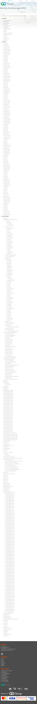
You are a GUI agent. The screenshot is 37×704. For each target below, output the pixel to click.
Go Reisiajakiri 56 (8, 562)
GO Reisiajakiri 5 (8, 552)
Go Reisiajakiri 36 (8, 534)
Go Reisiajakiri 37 (8, 535)
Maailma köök (8, 367)
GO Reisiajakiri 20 (9, 510)
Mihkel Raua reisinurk (8, 473)
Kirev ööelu (7, 363)
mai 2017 (5, 141)
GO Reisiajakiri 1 (8, 496)
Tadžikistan (9, 247)
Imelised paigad (8, 360)
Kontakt (5, 31)
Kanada (6, 321)
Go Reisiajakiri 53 (8, 558)
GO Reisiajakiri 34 (9, 531)
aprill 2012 (6, 176)
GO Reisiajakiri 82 (9, 603)
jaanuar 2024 (6, 74)
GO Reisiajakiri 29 (9, 523)
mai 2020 (5, 108)
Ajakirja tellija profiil (8, 20)
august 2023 (6, 81)
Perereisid (7, 348)
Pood (27, 0)
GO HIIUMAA (6, 21)
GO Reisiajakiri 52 (9, 556)
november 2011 (7, 182)
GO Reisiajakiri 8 (8, 599)
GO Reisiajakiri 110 (7, 404)
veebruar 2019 (7, 115)
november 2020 (7, 107)
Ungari (5, 633)
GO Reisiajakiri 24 (9, 516)
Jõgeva (3, 665)
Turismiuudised (7, 628)
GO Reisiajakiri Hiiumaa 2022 (10, 434)
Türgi (8, 315)
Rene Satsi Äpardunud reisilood (10, 619)
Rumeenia (9, 301)
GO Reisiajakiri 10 (9, 497)
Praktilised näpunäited (10, 372)
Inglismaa (9, 274)
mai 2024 (5, 70)
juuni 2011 (6, 189)
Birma (8, 229)
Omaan (8, 243)
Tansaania (9, 223)
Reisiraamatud (7, 26)
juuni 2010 (6, 206)
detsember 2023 (7, 76)
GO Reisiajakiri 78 (9, 596)
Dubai (5, 386)
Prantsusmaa (10, 298)
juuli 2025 (6, 56)
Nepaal (5, 476)
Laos (8, 239)
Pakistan (5, 479)
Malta (8, 290)
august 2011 (6, 186)
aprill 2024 (6, 72)
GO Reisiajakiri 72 (9, 588)
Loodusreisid (8, 343)
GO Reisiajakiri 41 (9, 541)
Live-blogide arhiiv (7, 459)
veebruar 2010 (7, 211)
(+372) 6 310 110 (4, 646)
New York (5, 477)
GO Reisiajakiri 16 (9, 503)
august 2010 (6, 203)
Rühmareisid (8, 352)
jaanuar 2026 (6, 48)
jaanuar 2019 (6, 117)
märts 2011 (6, 193)
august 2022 (6, 93)
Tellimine (5, 35)
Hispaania (9, 270)
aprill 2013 (6, 160)
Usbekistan (9, 252)
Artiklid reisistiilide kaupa (9, 332)
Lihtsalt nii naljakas (9, 366)
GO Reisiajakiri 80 (9, 600)
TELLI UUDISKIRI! (5, 681)
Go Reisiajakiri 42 (9, 542)
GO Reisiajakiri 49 (9, 551)
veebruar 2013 (7, 163)
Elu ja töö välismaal (9, 335)
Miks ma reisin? (8, 369)
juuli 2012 (5, 172)
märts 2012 (6, 177)
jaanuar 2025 (6, 65)
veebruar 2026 (7, 46)
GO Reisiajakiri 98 (7, 429)
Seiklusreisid (8, 353)
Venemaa (9, 319)
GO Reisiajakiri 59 (9, 566)
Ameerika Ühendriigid (11, 331)
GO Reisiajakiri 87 (9, 610)
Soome (8, 307)
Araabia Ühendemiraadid (12, 326)
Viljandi (3, 664)
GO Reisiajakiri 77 (9, 595)
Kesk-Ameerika (8, 324)
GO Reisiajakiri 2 (8, 509)
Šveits (8, 310)
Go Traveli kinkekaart (6, 673)
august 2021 (6, 104)
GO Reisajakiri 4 (8, 493)
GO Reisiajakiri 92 (7, 421)
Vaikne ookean (7, 634)
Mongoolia (9, 242)
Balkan (8, 263)
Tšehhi (8, 314)
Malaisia (8, 240)
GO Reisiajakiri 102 (7, 393)
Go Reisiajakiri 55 (8, 561)
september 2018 (7, 122)
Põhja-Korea (6, 485)
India (8, 232)
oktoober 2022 (7, 90)
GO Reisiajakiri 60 (9, 569)
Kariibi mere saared (9, 322)
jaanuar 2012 (6, 180)
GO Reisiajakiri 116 (7, 413)
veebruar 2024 (7, 73)
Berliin (5, 380)
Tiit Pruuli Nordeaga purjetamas (12, 469)
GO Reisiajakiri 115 (7, 411)
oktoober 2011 (6, 183)
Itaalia (8, 277)
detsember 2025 (7, 49)
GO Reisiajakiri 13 (9, 501)
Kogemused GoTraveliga (10, 365)
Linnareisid (7, 342)
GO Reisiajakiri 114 (7, 410)
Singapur (9, 245)
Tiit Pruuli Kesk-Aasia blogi (10, 466)
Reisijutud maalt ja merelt (10, 376)
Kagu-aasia (6, 444)
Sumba (5, 621)
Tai (7, 249)
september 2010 (7, 201)
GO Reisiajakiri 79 (9, 597)
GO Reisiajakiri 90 (7, 418)
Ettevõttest (4, 678)
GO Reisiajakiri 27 (9, 520)
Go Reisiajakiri (6, 23)
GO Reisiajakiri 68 (9, 580)
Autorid (5, 37)
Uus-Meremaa (10, 256)
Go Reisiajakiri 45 (8, 547)
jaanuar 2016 (6, 148)
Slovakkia (9, 305)
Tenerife (9, 312)
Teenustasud (4, 676)
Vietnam (9, 253)
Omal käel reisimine (9, 346)
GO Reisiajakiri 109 (7, 403)
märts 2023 (6, 87)
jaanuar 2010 (6, 213)
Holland (8, 271)
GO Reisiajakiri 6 (8, 568)
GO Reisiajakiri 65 (9, 576)
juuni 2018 (6, 127)
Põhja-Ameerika (8, 329)
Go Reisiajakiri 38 (8, 537)
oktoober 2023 (7, 79)
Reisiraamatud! (7, 617)
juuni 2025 (6, 57)
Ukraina (8, 317)
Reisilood (5, 40)
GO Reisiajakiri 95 (7, 425)
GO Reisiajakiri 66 (9, 578)
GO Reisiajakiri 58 (9, 565)
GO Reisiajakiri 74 (9, 590)
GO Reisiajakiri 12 (9, 500)
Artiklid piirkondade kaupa (9, 219)
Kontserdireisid (8, 339)
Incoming (33, 0)
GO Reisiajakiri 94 (7, 424)
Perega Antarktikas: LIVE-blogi (11, 463)
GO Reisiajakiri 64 (9, 575)
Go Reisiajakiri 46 (9, 548)
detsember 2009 (7, 214)
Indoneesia (9, 233)
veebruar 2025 (7, 63)
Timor (5, 626)
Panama (5, 480)
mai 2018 (5, 128)
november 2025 (7, 50)
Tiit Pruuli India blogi (9, 465)
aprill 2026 (6, 43)
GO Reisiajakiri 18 (9, 506)
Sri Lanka (9, 246)
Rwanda (5, 620)
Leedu (8, 287)
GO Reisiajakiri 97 (7, 428)
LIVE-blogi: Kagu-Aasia (8, 456)
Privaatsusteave (5, 680)
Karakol (6, 338)
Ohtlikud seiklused (9, 370)
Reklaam (5, 30)
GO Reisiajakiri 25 (9, 517)
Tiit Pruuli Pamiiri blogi (9, 470)
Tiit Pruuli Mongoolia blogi (10, 468)
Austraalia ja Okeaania (10, 254)
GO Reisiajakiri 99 (7, 431)
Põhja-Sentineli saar (8, 486)
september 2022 (7, 91)
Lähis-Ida (7, 325)
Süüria (5, 623)
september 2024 (7, 67)
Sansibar (10, 225)
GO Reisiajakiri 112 (7, 407)
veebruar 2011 (6, 194)
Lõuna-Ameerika (8, 328)
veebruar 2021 (7, 105)
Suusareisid (7, 355)
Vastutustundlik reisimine (10, 379)
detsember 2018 (7, 118)
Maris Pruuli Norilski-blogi (10, 462)
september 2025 (7, 53)
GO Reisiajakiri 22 (9, 513)
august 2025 (6, 55)
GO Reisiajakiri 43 (9, 544)
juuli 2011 (5, 187)
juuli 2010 (5, 204)
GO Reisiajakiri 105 (7, 397)
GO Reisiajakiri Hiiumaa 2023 (10, 435)
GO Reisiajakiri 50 (9, 554)
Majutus (5, 472)
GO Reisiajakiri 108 (7, 401)
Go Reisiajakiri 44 (9, 545)
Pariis (5, 482)
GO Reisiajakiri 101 (7, 391)
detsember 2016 (7, 145)
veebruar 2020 (7, 110)
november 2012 (7, 168)
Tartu (3, 660)
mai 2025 (5, 59)
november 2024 (7, 66)
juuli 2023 (6, 83)
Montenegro (9, 293)
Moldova (5, 475)
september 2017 (7, 138)
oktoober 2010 (7, 200)
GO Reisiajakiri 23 (9, 514)
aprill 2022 (6, 98)
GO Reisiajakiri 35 (9, 533)
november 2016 (7, 146)
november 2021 (7, 101)
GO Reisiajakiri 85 (9, 607)
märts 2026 (6, 45)
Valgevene (9, 318)
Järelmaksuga (4, 672)
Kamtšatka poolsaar (8, 445)
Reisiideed (6, 614)
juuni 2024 (6, 69)
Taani (8, 311)
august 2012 (6, 170)
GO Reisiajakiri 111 (7, 405)
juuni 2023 (6, 84)
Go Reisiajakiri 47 (9, 549)
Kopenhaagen (6, 448)
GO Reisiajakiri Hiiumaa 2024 (10, 436)
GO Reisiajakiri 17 (9, 504)
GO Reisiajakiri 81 (9, 602)
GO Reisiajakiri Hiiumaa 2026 (10, 439)
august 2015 (6, 153)
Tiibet (8, 250)
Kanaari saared (10, 280)
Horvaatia (9, 273)
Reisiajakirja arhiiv (7, 28)
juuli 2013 (5, 156)
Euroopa (7, 259)
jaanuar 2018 (6, 134)
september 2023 (7, 80)
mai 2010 (5, 207)
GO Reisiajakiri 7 (8, 583)
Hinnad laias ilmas (9, 359)
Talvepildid (7, 377)
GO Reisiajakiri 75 (9, 592)
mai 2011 (5, 190)
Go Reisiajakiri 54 (8, 559)
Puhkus (4, 0)
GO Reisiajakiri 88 (7, 415)
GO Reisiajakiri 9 (8, 612)
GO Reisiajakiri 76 (9, 593)
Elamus (21, 0)
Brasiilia (5, 381)
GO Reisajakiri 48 (9, 494)
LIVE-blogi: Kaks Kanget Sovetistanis (13, 460)
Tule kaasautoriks (7, 34)
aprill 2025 (6, 60)
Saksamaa (9, 302)
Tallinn (3, 658)
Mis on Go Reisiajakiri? (8, 33)
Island (8, 276)
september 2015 (7, 152)
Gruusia (8, 269)
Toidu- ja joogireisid (9, 356)
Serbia (8, 304)
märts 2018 (6, 131)
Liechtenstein (10, 288)
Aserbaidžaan (10, 228)
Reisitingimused (5, 674)
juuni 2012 (6, 173)
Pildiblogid (6, 483)
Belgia (8, 264)
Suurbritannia (10, 308)
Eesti (8, 267)
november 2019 (7, 114)
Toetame (5, 627)
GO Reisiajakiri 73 (9, 589)
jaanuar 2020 (6, 111)
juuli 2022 (6, 94)
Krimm (8, 283)
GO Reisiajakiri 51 (8, 555)
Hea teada (6, 441)
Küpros (8, 284)
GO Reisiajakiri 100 (7, 390)
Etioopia (5, 389)
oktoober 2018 (7, 121)
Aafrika (6, 221)
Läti (8, 286)
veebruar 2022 (7, 100)
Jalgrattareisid (8, 336)
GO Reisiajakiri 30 (9, 525)
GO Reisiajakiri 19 (9, 507)
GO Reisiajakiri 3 (8, 524)
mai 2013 (5, 159)
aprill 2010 (6, 208)
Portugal (9, 297)
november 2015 (7, 149)
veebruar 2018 (7, 132)
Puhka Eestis (8, 373)
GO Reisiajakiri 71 (9, 586)
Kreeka (8, 281)
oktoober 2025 (7, 52)
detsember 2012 (7, 166)
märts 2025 (6, 62)
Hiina (8, 230)
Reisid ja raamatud (7, 613)
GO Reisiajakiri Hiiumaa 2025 (10, 438)
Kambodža (9, 236)
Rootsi (8, 300)
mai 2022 (5, 97)
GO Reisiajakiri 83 (9, 604)
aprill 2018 (6, 129)
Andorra (9, 260)
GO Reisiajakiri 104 (7, 396)
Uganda (5, 630)
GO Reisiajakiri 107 (7, 400)
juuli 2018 (5, 125)
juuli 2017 (5, 139)
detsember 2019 (7, 112)
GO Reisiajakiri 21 (9, 511)
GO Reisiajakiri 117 (7, 414)
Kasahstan (9, 238)
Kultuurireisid (8, 341)
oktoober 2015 (7, 151)
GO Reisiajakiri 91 (7, 420)
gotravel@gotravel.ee (5, 647)
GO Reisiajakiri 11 (8, 499)
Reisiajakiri (11, 0)
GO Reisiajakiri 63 (9, 573)
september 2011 (7, 184)
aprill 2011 (6, 192)
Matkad (6, 345)
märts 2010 (6, 210)
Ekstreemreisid (8, 333)
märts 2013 (6, 162)
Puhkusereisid (8, 349)
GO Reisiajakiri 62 (9, 572)
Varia (5, 636)
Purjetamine (7, 374)
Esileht (5, 387)
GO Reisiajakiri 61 (8, 571)
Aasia (6, 226)
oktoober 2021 (7, 103)
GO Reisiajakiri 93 (7, 422)
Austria (8, 262)
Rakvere (3, 662)
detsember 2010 (7, 197)
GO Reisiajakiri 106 (7, 398)
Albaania (5, 218)
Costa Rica (6, 383)
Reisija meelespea (5, 677)
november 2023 (7, 77)
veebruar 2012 (7, 179)
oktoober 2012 (7, 169)
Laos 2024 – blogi (7, 452)
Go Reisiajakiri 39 (8, 538)
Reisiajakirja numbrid (8, 492)
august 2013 (6, 155)
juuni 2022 (6, 96)
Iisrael (5, 442)
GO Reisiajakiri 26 (9, 518)
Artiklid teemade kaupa (8, 357)
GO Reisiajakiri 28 (9, 521)
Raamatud (6, 489)
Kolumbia (5, 446)
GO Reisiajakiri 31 (9, 527)
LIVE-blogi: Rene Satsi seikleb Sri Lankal (12, 458)
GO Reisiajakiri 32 (9, 528)
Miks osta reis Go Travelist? (7, 670)
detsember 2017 (7, 135)
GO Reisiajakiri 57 (9, 564)
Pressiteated (6, 487)
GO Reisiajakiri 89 (7, 417)
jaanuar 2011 (6, 196)
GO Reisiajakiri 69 (9, 582)
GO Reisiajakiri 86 (9, 609)
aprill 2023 (6, 86)
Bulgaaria (9, 266)
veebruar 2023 (7, 88)
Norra (8, 294)
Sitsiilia (10, 278)
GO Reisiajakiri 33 (9, 530)
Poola (8, 295)
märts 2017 (6, 144)
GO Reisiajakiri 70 (9, 585)
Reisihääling (6, 38)
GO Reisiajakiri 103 (7, 394)
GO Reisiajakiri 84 (9, 606)
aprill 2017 (6, 142)
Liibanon (5, 453)
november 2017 (7, 136)
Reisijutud (6, 24)
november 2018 (7, 120)
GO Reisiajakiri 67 (9, 579)
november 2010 (7, 199)
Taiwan (5, 624)
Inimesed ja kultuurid (9, 362)
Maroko (8, 222)
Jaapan (8, 235)
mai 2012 (5, 175)
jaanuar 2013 (6, 165)
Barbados (7, 257)
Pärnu (3, 661)
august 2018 (6, 124)
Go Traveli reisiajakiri (11, 15)
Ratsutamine (6, 490)
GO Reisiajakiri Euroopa (8, 432)
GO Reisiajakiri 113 (7, 408)
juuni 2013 (6, 158)
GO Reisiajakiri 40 (9, 540)
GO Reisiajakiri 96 (7, 427)
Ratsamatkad (8, 350)
